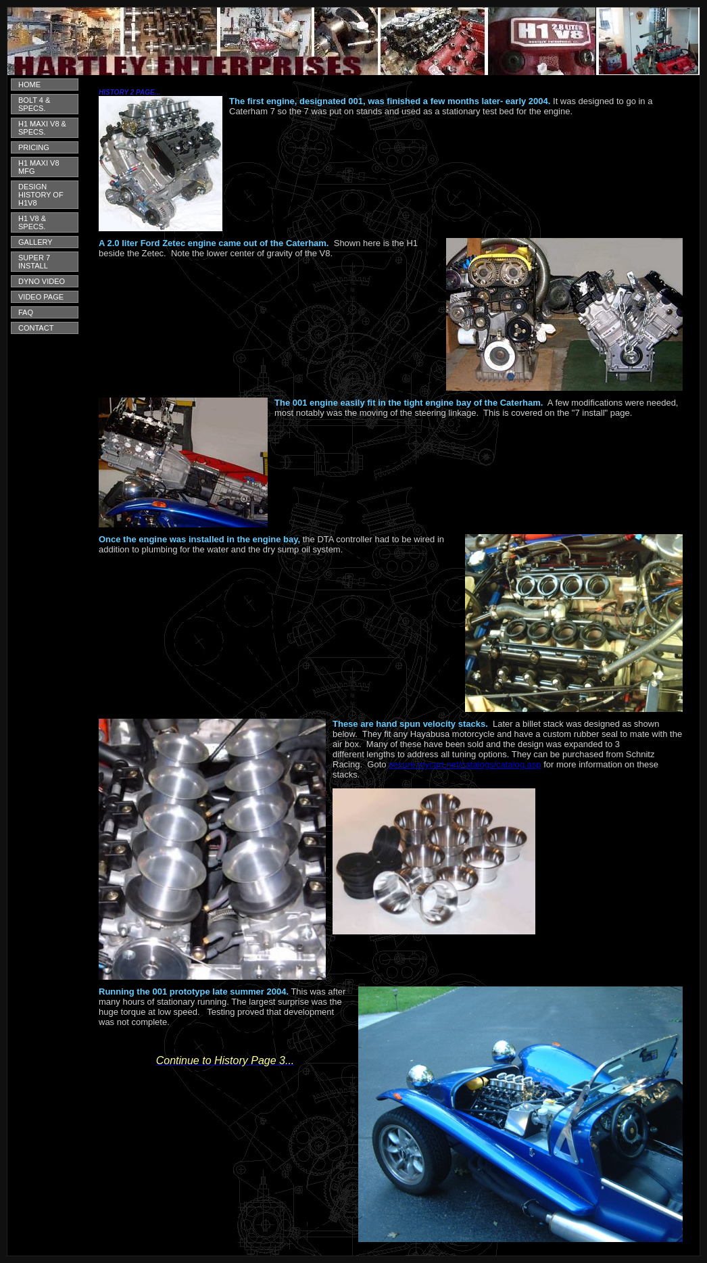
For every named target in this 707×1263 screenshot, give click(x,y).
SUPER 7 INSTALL (34, 262)
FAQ (25, 312)
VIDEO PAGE (41, 297)
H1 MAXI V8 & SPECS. (42, 128)
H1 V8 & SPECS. (32, 222)
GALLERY (35, 242)
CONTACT (35, 328)
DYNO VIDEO (41, 281)
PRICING (33, 147)
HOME (29, 84)
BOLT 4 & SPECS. (34, 104)
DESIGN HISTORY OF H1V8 (41, 195)
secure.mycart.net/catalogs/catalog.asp (465, 764)
